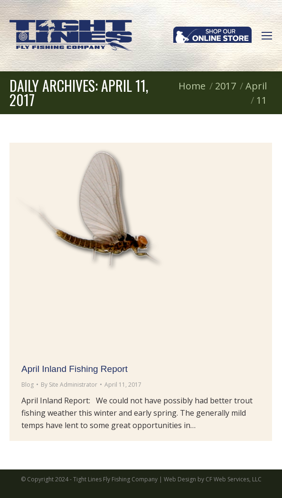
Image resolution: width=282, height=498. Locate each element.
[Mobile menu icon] (267, 35)
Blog (27, 385)
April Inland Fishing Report (74, 369)
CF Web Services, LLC (234, 479)
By (69, 385)
